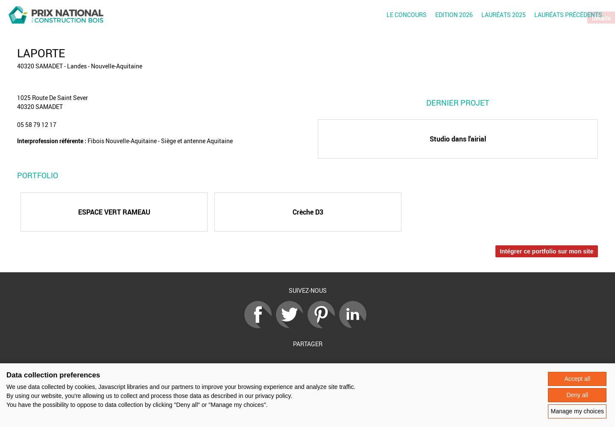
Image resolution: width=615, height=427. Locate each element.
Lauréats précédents (568, 15)
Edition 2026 (454, 15)
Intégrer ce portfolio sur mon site (546, 251)
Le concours (407, 15)
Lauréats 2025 (503, 15)
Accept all (577, 378)
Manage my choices (577, 411)
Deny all (577, 395)
